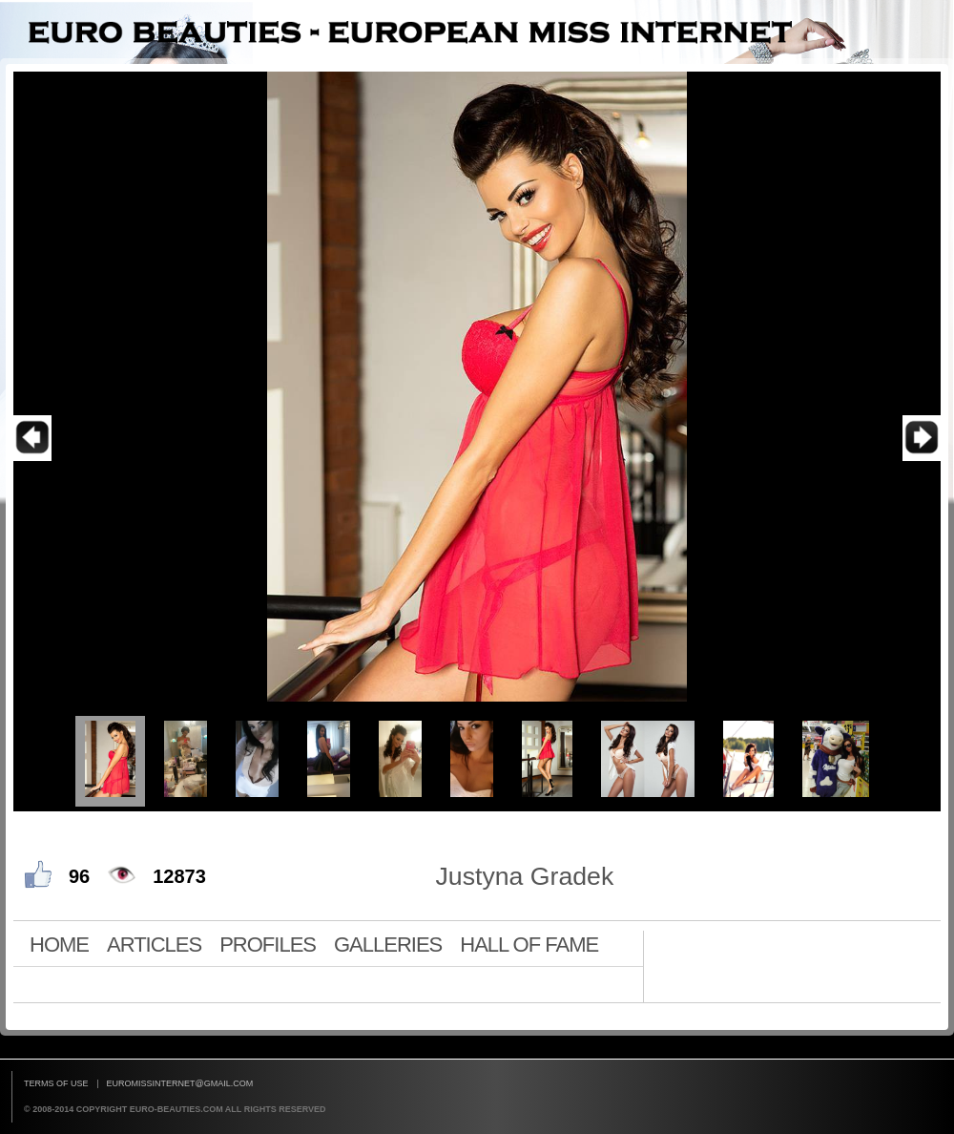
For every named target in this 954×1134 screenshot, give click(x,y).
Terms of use (56, 1083)
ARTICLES (154, 944)
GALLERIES (388, 944)
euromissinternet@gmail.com (180, 1083)
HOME (59, 944)
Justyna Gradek (525, 876)
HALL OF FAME (529, 944)
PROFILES (267, 944)
